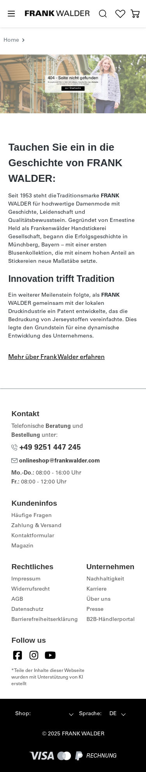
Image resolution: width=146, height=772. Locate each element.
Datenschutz (27, 609)
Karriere (96, 589)
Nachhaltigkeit (105, 579)
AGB (17, 599)
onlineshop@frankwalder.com (55, 461)
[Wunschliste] (120, 14)
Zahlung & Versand (36, 526)
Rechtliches (32, 567)
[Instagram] (34, 655)
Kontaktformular (32, 536)
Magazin (22, 546)
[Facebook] (17, 655)
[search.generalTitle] (103, 14)
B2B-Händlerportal (110, 620)
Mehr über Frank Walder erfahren (56, 357)
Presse (95, 609)
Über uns (98, 599)
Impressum (25, 579)
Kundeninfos (34, 503)
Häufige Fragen (31, 516)
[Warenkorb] (135, 13)
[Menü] (11, 14)
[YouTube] (50, 655)
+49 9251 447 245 (46, 448)
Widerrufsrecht (30, 589)
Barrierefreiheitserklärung (44, 620)
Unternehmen (110, 567)
